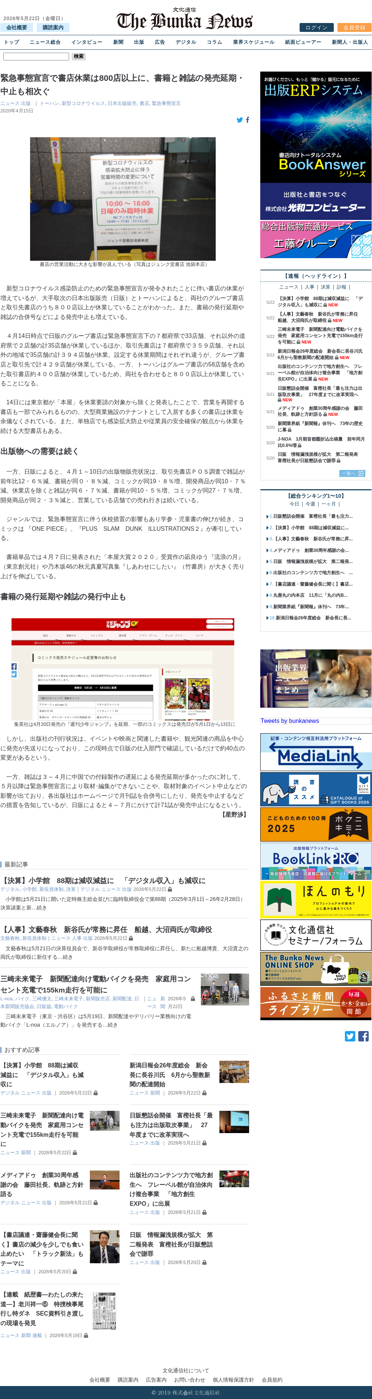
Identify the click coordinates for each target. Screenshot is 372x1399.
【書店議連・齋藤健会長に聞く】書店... (313, 584)
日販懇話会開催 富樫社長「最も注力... (313, 516)
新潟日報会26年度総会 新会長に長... (313, 618)
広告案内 (156, 1380)
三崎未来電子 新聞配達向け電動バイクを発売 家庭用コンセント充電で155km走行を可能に (320, 336)
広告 (160, 42)
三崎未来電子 (68, 998)
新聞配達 (122, 998)
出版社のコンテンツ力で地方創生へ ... (313, 572)
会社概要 (16, 27)
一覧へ (349, 473)
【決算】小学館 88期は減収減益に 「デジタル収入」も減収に (103, 881)
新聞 (118, 42)
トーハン (49, 103)
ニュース (10, 103)
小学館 (29, 889)
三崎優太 (42, 998)
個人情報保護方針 (233, 1380)
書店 (144, 103)
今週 (310, 504)
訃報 (341, 287)
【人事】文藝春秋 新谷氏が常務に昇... (313, 539)
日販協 (44, 1006)
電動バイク (66, 1006)
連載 (37, 1335)
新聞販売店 (98, 998)
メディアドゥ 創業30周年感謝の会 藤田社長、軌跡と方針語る (42, 1184)
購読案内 (53, 27)
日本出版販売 (122, 103)
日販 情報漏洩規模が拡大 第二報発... (313, 561)
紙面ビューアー (303, 42)
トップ (11, 42)
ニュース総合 (45, 42)
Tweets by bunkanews (290, 721)
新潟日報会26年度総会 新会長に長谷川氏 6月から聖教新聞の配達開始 (170, 1074)
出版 (139, 42)
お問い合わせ (189, 1380)
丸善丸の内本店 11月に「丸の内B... (310, 595)
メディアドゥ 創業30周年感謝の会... (311, 550)
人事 (77, 938)
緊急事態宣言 (166, 103)
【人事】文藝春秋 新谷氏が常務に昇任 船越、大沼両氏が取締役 (106, 930)
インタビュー (86, 42)
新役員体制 (51, 889)
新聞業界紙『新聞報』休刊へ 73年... (311, 606)
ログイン (317, 27)
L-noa (6, 998)
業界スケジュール (254, 42)
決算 (71, 889)
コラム (214, 42)
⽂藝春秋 (10, 938)
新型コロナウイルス (83, 103)
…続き (39, 908)
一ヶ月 (329, 504)
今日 (294, 504)
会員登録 (354, 27)
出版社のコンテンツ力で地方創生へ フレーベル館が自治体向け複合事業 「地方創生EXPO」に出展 (320, 373)
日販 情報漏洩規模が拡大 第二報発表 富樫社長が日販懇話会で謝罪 (171, 1244)
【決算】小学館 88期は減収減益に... (311, 527)
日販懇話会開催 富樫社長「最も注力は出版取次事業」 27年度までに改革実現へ (171, 1125)
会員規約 (272, 1380)
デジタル (186, 42)
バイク (22, 998)
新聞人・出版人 (350, 42)
